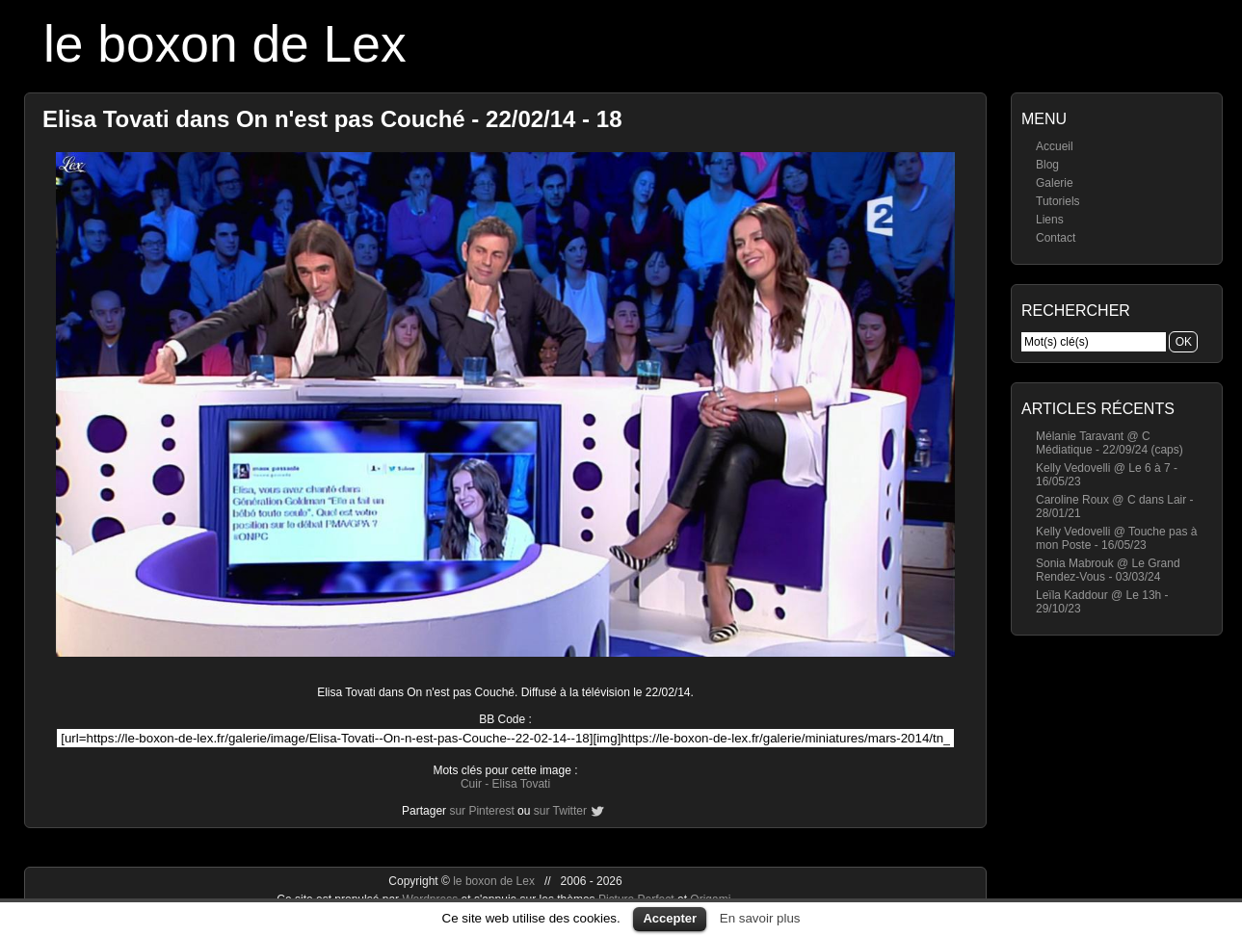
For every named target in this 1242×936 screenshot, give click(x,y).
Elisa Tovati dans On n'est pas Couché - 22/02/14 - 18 (331, 119)
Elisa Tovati (521, 784)
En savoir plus (760, 918)
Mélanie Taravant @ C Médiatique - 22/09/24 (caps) (1109, 442)
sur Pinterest (481, 811)
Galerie (1054, 183)
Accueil (1054, 146)
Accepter (670, 918)
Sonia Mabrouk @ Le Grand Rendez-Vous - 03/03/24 (1108, 570)
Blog (1047, 164)
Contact (1055, 238)
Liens (1050, 219)
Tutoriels (1058, 201)
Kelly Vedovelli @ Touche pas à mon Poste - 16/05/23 (1116, 538)
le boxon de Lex (225, 43)
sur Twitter (560, 811)
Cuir (471, 784)
